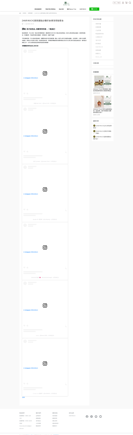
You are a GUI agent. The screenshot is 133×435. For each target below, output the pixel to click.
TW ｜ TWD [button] (117, 2)
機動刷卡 (54, 426)
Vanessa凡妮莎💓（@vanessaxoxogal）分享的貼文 (45, 277)
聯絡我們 (38, 426)
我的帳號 (54, 416)
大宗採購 (38, 423)
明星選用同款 (100, 34)
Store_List (99, 57)
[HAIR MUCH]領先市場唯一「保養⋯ (102, 132)
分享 (23, 397)
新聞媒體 (98, 27)
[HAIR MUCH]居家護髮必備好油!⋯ (102, 138)
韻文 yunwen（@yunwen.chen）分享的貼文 (45, 161)
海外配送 (38, 421)
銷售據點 (38, 418)
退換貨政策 (55, 423)
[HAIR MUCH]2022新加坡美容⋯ (102, 127)
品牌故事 (38, 416)
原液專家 (98, 44)
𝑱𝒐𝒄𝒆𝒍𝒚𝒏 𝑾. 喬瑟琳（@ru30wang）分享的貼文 (45, 219)
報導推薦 (98, 50)
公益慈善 (98, 30)
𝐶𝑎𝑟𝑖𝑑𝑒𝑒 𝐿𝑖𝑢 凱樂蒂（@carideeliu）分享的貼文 (45, 393)
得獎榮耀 (98, 24)
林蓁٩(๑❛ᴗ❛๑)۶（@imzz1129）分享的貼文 (45, 103)
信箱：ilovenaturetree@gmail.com (25, 425)
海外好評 (98, 40)
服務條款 (54, 418)
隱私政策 (54, 421)
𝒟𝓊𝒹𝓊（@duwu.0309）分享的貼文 (45, 335)
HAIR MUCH (83, 9)
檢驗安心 (98, 53)
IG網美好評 (99, 37)
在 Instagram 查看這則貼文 (30, 78)
